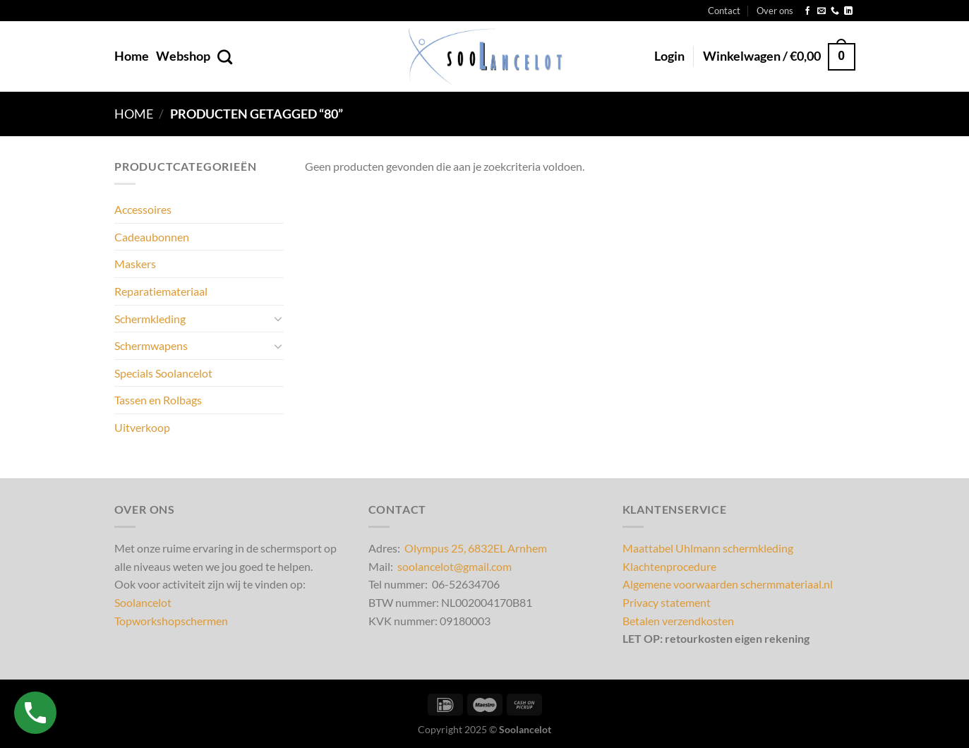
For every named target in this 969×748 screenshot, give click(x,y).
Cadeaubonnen (151, 236)
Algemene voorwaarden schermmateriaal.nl (727, 584)
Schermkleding (150, 318)
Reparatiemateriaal (160, 290)
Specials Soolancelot (163, 372)
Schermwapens (151, 345)
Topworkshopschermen (171, 620)
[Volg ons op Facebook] (807, 11)
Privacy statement (666, 602)
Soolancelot (142, 602)
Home (131, 56)
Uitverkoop (142, 426)
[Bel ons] (835, 11)
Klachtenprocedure (669, 566)
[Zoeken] (224, 57)
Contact (724, 10)
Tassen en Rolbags (158, 399)
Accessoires (142, 209)
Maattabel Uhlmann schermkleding (707, 548)
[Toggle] (278, 318)
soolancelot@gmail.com (454, 566)
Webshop (183, 56)
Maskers (135, 263)
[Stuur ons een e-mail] (821, 11)
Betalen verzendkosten (678, 620)
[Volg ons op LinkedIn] (848, 11)
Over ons (775, 10)
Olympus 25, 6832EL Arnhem (475, 548)
